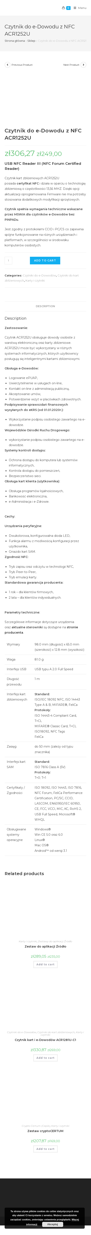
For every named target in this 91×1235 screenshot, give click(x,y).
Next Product (71, 64)
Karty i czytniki (35, 280)
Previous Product (22, 64)
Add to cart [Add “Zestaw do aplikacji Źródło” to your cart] (45, 964)
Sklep (31, 40)
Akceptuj (52, 1224)
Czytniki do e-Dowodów (39, 275)
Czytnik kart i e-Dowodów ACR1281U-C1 (45, 1040)
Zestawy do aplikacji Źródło (55, 941)
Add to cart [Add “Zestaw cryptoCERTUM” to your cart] (45, 1148)
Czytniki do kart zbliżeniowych (56, 1032)
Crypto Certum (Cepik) (36, 1125)
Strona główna (15, 40)
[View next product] (83, 65)
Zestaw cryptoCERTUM (45, 1131)
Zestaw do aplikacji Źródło (45, 946)
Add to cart (45, 260)
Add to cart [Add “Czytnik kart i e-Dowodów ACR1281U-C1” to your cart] (45, 1057)
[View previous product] (8, 65)
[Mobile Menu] (79, 8)
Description (45, 306)
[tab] (46, 306)
